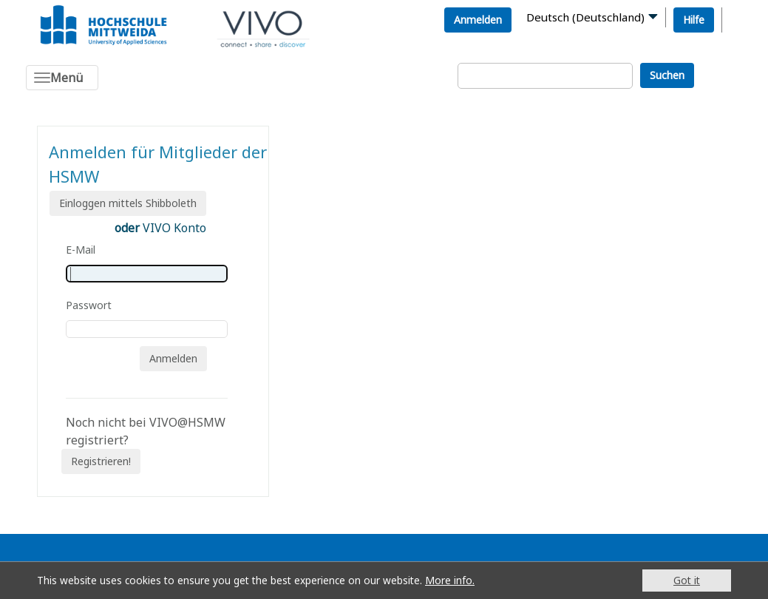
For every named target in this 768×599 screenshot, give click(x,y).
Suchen (667, 75)
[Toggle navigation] (62, 77)
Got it (686, 580)
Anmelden (478, 20)
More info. (450, 580)
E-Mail (80, 250)
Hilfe (693, 20)
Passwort (89, 305)
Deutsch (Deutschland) (585, 17)
